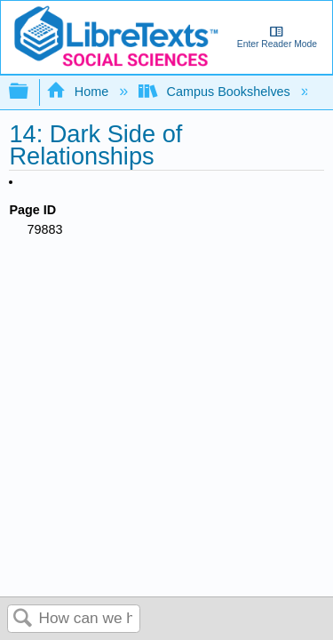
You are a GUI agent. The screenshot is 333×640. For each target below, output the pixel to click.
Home (79, 91)
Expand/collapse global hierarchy (30, 92)
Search (23, 619)
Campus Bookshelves (216, 91)
